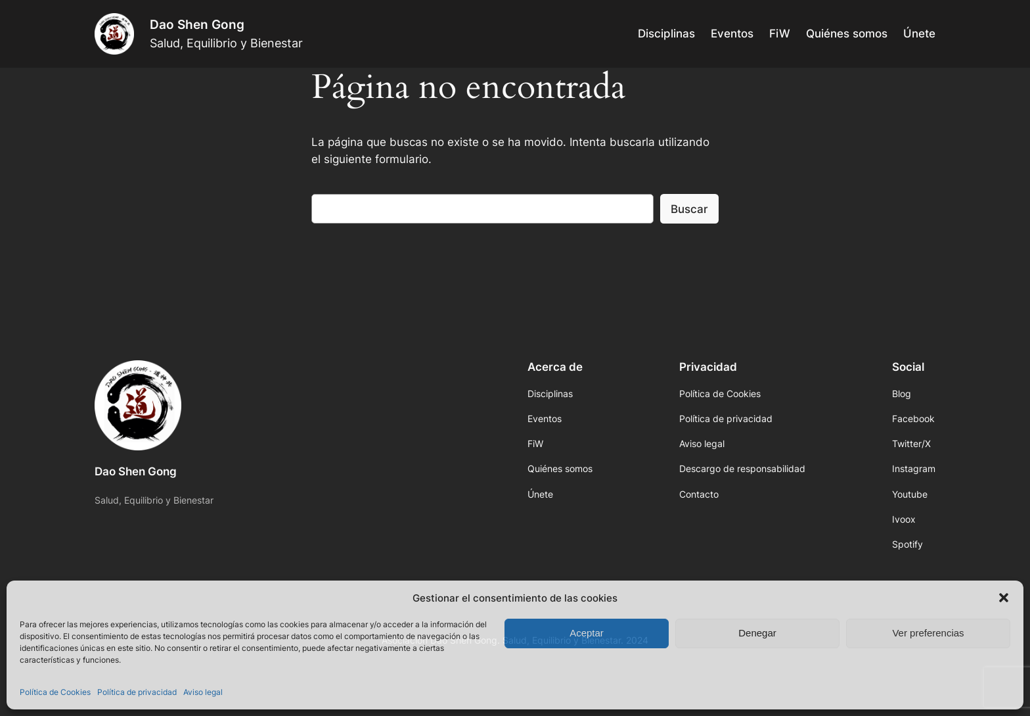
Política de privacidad (137, 692)
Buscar (689, 209)
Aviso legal (203, 692)
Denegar (757, 632)
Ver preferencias (928, 632)
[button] (1003, 597)
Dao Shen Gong (197, 24)
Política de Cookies (55, 692)
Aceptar (587, 632)
